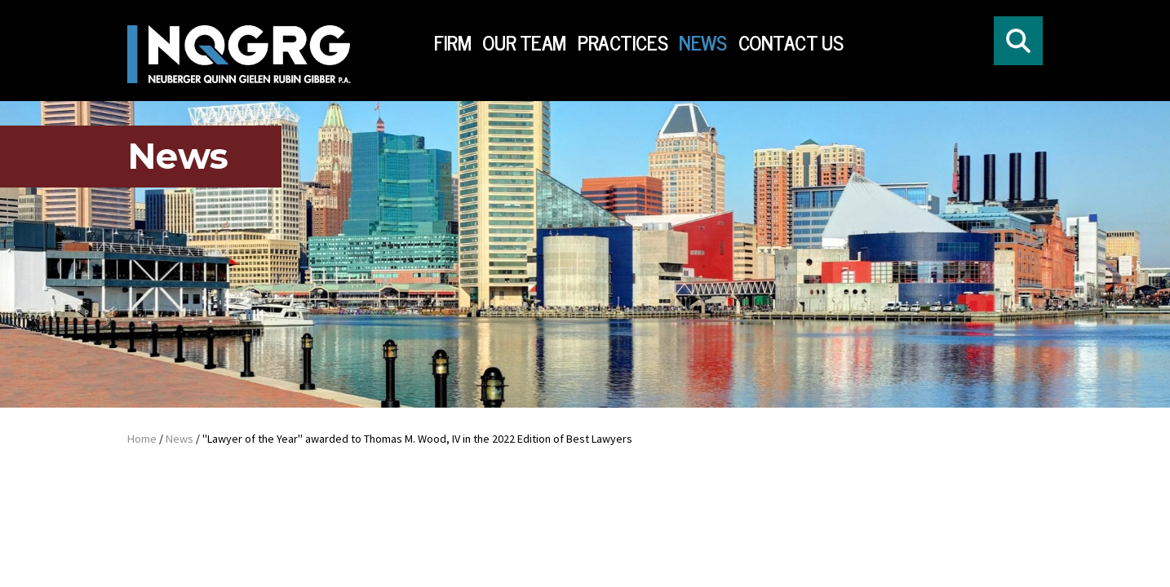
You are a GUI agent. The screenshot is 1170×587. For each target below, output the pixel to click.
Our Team (524, 43)
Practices (622, 43)
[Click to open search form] (1018, 40)
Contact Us (791, 43)
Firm (452, 43)
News (702, 43)
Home (142, 438)
